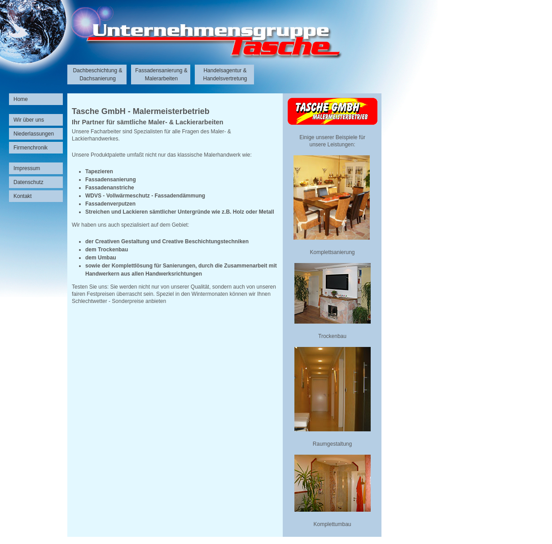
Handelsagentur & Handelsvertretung (225, 74)
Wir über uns (28, 120)
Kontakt (22, 196)
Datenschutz (28, 182)
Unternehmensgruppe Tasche (190, 45)
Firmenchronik (30, 148)
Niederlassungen (33, 134)
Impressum (26, 168)
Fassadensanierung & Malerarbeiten (161, 74)
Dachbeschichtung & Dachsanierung (97, 74)
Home (20, 99)
